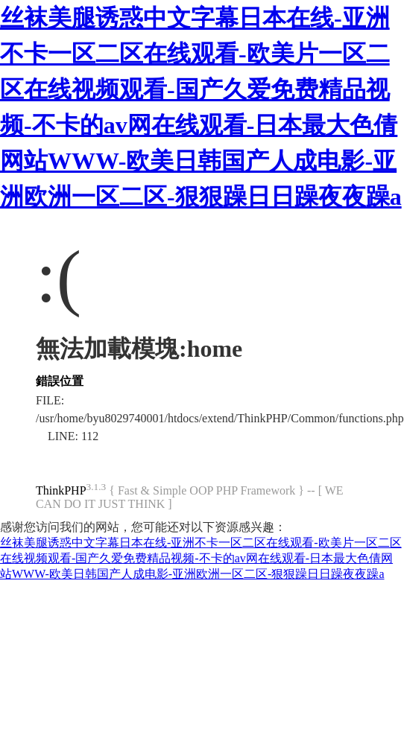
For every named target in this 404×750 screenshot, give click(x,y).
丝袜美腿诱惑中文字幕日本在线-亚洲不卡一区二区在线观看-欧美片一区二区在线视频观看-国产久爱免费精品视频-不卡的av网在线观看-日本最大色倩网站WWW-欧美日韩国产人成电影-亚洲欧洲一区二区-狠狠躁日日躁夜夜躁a (201, 558)
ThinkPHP (61, 490)
